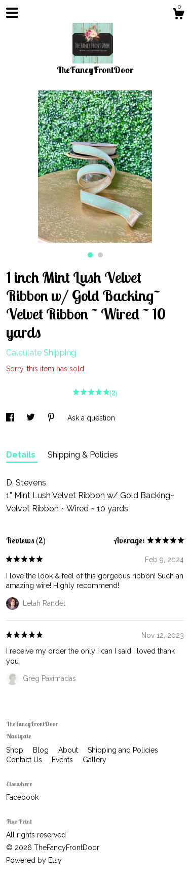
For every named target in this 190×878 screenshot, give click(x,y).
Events (63, 760)
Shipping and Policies (123, 750)
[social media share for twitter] (31, 418)
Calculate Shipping (41, 352)
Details (21, 455)
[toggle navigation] (12, 13)
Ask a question (91, 418)
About (69, 750)
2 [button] (100, 254)
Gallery (94, 760)
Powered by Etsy (34, 860)
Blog (42, 750)
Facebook (22, 797)
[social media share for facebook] (11, 418)
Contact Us (25, 760)
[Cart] (178, 15)
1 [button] (90, 254)
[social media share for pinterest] (52, 418)
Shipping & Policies (83, 455)
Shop (15, 750)
